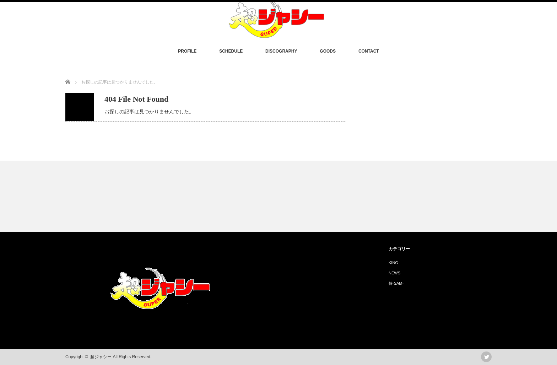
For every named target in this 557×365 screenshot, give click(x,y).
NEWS (394, 273)
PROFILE (187, 51)
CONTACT (368, 51)
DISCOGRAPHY (281, 51)
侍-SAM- (396, 283)
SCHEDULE (231, 51)
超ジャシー (101, 356)
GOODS (328, 51)
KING (393, 263)
